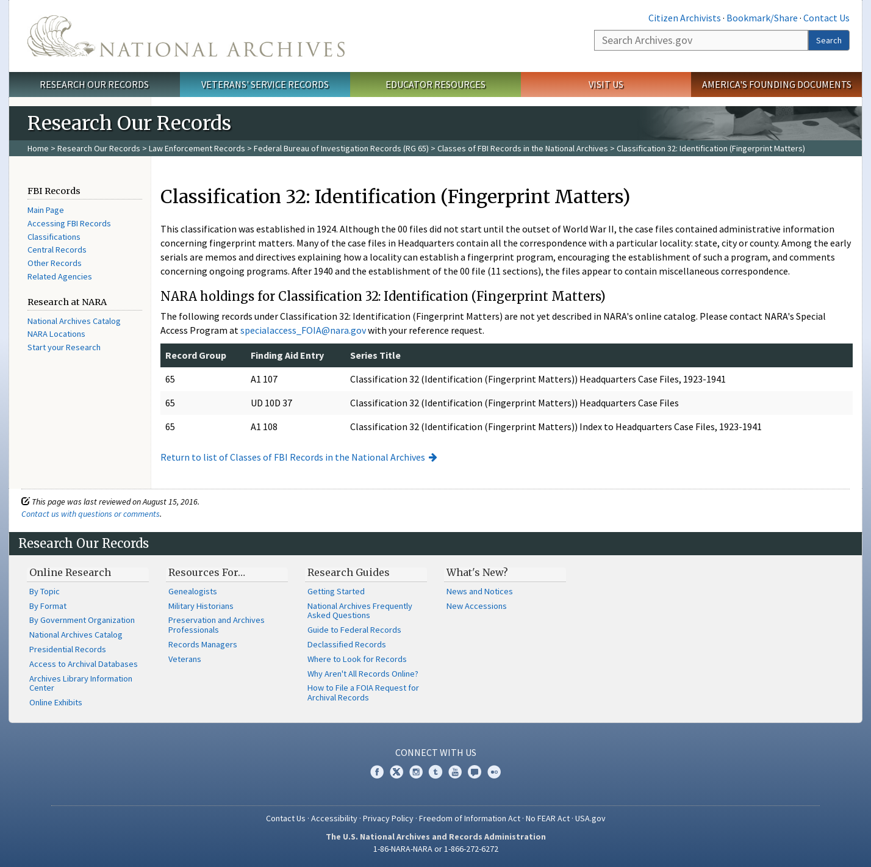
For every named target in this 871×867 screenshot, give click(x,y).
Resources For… (206, 572)
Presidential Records (67, 649)
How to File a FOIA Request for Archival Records (363, 692)
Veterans (184, 658)
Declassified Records (346, 644)
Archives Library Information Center (80, 683)
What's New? (477, 572)
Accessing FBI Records (69, 223)
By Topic (44, 591)
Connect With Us (435, 752)
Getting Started (336, 591)
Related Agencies (59, 276)
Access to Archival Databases (83, 663)
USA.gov (590, 818)
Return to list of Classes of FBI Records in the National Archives (292, 457)
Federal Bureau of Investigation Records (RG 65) (341, 148)
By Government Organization (82, 619)
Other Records (54, 262)
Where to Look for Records (357, 658)
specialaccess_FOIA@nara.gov (303, 330)
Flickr (494, 771)
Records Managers (202, 644)
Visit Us (606, 84)
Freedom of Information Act (469, 818)
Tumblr (435, 771)
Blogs (474, 771)
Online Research (70, 572)
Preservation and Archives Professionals (216, 624)
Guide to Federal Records (354, 629)
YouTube (455, 771)
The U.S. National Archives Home (186, 36)
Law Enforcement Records (197, 148)
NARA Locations (56, 333)
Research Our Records (94, 84)
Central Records (57, 249)
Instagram (416, 771)
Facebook (377, 771)
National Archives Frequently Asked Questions (359, 610)
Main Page (45, 209)
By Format (47, 605)
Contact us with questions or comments (90, 513)
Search (829, 40)
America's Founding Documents (776, 84)
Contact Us (826, 18)
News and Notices (479, 591)
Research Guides (348, 572)
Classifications (54, 236)
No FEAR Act (548, 818)
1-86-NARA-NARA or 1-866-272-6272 (435, 848)
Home (38, 148)
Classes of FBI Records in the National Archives (522, 148)
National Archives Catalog (74, 320)
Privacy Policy (388, 818)
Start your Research (64, 347)
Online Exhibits (55, 702)
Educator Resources (435, 84)
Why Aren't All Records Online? (362, 673)
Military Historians (201, 605)
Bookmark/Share (762, 18)
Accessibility (334, 818)
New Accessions (476, 605)
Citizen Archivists (684, 18)
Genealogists (192, 591)
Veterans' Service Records (265, 84)
